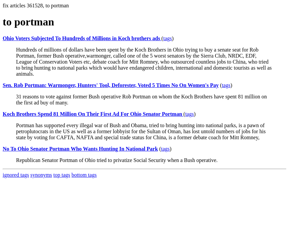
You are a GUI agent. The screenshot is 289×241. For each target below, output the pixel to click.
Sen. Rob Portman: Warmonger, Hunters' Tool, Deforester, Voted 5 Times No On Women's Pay (111, 85)
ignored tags (16, 175)
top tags (62, 175)
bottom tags (84, 175)
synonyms (41, 175)
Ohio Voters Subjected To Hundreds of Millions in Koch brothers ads (82, 38)
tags (167, 38)
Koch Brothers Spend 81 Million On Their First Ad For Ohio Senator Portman (93, 114)
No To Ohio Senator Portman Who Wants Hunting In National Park (80, 149)
